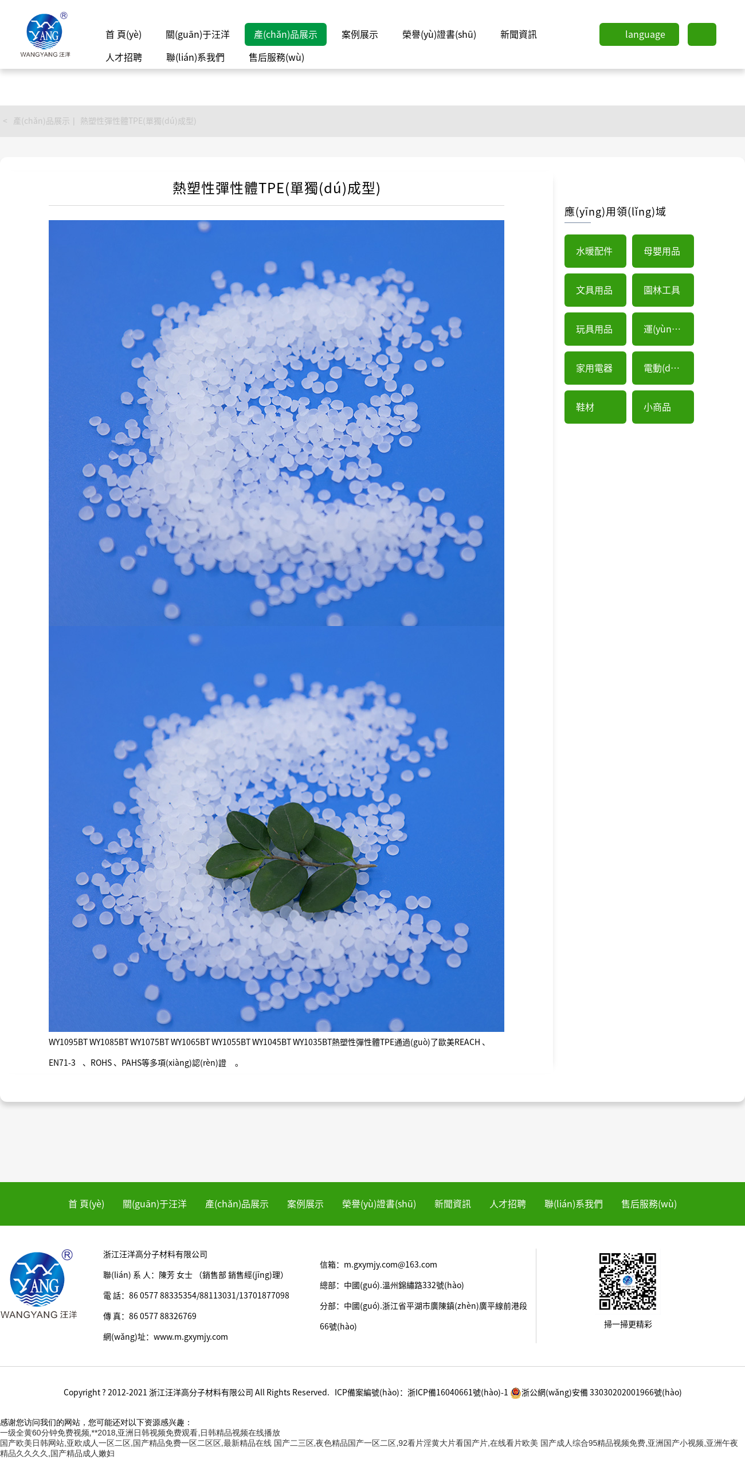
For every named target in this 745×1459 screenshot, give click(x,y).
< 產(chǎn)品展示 (36, 121)
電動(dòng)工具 (669, 368)
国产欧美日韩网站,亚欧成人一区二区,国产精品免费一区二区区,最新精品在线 (136, 1443)
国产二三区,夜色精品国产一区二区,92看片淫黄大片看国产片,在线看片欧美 (406, 1443)
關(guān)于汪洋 (198, 34)
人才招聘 (123, 57)
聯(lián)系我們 (195, 57)
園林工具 (662, 290)
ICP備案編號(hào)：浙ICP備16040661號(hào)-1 (421, 1392)
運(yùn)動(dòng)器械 (669, 329)
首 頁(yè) (123, 34)
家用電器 (594, 368)
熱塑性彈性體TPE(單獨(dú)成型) (138, 121)
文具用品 (594, 290)
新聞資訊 (518, 34)
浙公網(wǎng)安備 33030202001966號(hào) (596, 1392)
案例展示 (360, 34)
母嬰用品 (662, 251)
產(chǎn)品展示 (285, 34)
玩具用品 (594, 329)
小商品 (657, 407)
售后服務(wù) (276, 57)
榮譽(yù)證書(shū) (439, 34)
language (645, 34)
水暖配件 (594, 251)
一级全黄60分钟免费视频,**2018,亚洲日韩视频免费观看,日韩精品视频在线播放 (140, 1432)
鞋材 (585, 407)
